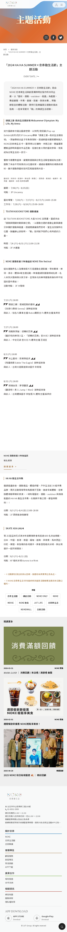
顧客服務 (9, 856)
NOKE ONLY (42, 596)
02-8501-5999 (12, 809)
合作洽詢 (9, 882)
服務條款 (9, 898)
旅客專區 (9, 859)
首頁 (5, 49)
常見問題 (9, 863)
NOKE (55, 596)
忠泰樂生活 (53, 602)
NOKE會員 (24, 602)
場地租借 (9, 878)
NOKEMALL (26, 609)
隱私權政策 (10, 901)
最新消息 (14, 49)
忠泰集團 (9, 844)
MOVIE (11, 602)
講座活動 (27, 596)
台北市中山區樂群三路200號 (18, 806)
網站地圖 (9, 894)
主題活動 (41, 609)
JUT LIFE (38, 602)
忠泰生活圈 (12, 596)
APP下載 (9, 867)
